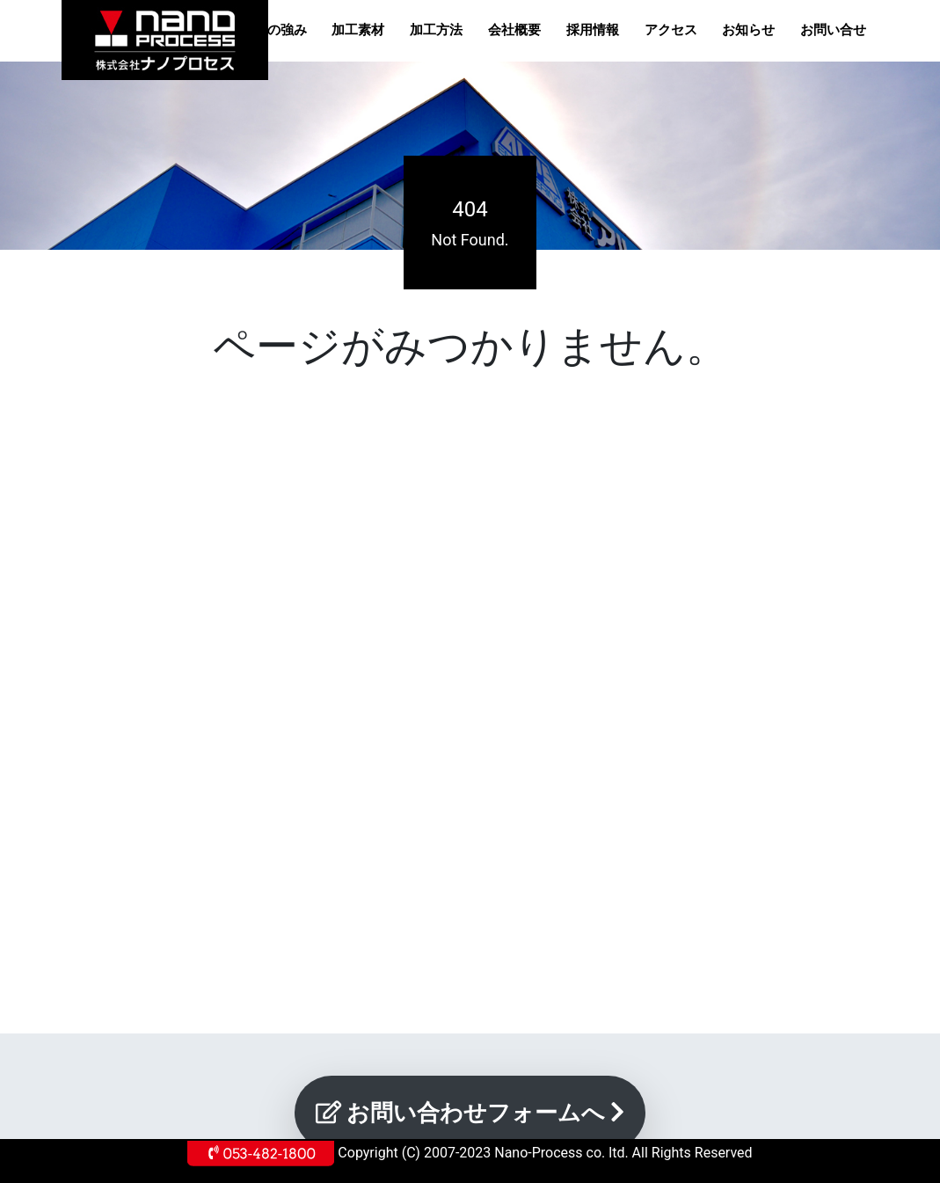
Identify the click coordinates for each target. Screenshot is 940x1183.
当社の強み (274, 30)
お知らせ (748, 30)
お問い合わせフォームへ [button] (470, 1112)
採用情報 (592, 30)
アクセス (671, 30)
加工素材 (358, 30)
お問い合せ (833, 30)
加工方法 (436, 30)
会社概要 (514, 30)
